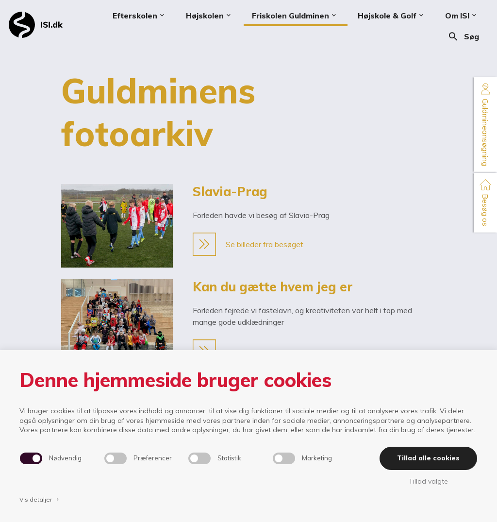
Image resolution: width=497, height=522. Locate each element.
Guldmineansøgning (485, 124)
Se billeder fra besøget (248, 244)
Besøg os (485, 202)
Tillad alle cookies (428, 458)
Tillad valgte (428, 481)
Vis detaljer (39, 499)
